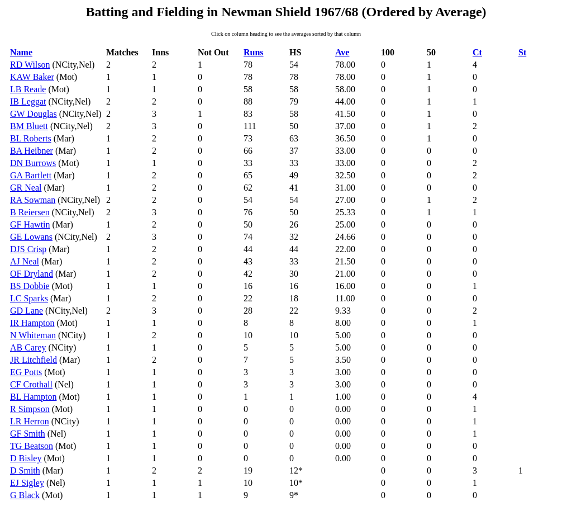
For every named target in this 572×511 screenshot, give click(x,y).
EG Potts (26, 372)
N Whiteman (33, 335)
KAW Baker (32, 77)
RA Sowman (32, 200)
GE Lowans (31, 237)
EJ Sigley (27, 483)
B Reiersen (30, 212)
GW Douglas (33, 114)
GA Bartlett (30, 175)
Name (21, 52)
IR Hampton (32, 323)
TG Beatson (31, 446)
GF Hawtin (30, 224)
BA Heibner (31, 150)
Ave (342, 52)
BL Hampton (33, 396)
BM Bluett (29, 126)
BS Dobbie (30, 286)
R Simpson (30, 409)
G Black (25, 495)
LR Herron (29, 421)
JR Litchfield (33, 360)
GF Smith (27, 433)
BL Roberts (30, 138)
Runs (254, 52)
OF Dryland (31, 273)
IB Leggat (28, 101)
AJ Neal (24, 261)
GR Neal (25, 187)
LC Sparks (29, 298)
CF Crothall (31, 384)
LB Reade (28, 89)
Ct (477, 52)
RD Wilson (30, 64)
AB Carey (28, 347)
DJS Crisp (28, 249)
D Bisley (25, 458)
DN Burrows (33, 163)
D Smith (25, 470)
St (522, 52)
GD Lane (26, 310)
